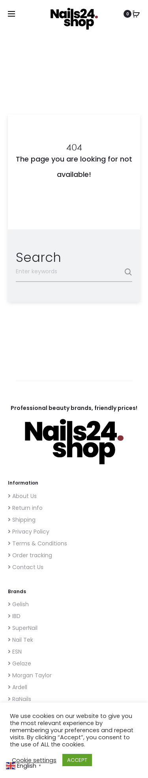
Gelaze (19, 663)
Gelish (18, 604)
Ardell (17, 687)
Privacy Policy (28, 532)
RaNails (19, 699)
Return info (25, 508)
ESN (15, 652)
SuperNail (22, 628)
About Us (22, 496)
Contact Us (25, 567)
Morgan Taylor (30, 675)
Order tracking (30, 555)
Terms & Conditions (37, 543)
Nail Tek (20, 640)
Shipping (22, 520)
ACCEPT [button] (77, 760)
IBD (14, 616)
